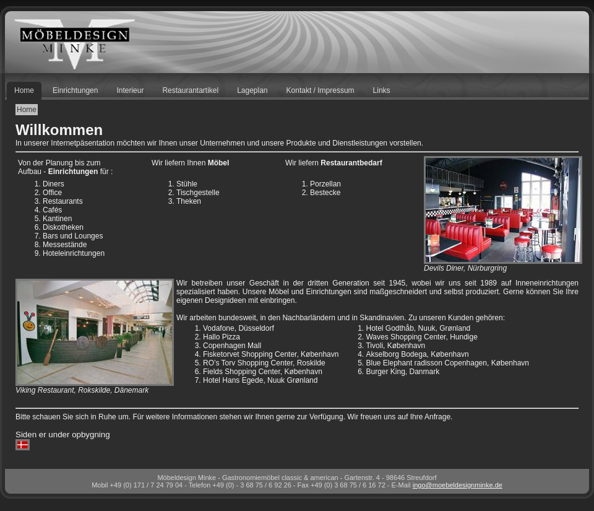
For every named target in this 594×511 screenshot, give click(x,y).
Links (381, 90)
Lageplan (252, 90)
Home (24, 90)
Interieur (130, 90)
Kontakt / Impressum (320, 90)
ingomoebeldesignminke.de (457, 485)
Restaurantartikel (190, 90)
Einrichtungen (75, 90)
